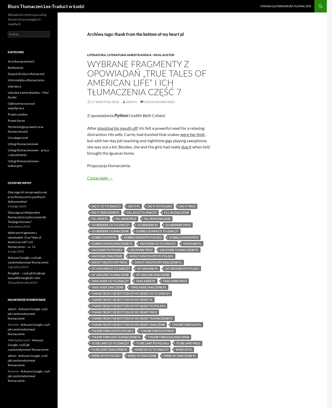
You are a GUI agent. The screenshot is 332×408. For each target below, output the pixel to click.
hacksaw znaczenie (107, 256)
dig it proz (187, 206)
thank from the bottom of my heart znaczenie (128, 324)
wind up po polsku (106, 355)
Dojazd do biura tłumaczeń (26, 74)
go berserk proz (178, 225)
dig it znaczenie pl (106, 212)
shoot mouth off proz (109, 262)
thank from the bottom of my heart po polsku (128, 306)
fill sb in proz (125, 218)
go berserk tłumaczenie (110, 231)
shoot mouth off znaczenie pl (158, 262)
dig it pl (134, 206)
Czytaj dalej (100, 177)
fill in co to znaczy (142, 212)
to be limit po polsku (152, 343)
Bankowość (16, 68)
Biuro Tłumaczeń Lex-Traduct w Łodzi (46, 6)
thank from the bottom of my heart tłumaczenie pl (132, 318)
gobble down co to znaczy (157, 231)
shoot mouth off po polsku (151, 256)
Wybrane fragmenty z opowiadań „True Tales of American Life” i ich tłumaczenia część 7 (146, 78)
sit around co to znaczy (111, 268)
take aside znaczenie (107, 287)
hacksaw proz (141, 249)
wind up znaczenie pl (180, 355)
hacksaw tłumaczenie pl (179, 249)
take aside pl (146, 281)
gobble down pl (104, 237)
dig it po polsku (159, 206)
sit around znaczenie (152, 274)
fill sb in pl (100, 218)
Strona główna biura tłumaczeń (285, 6)
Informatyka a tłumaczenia (26, 80)
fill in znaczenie (176, 212)
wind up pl (184, 349)
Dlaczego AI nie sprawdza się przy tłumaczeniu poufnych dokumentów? (27, 196)
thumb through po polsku (112, 330)
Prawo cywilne (17, 114)
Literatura (96, 55)
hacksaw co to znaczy (158, 243)
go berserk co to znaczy (111, 225)
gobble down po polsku (143, 237)
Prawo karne (16, 121)
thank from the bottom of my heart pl (122, 299)
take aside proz (175, 281)
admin (131, 102)
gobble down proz (184, 237)
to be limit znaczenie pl (110, 349)
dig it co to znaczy (106, 206)
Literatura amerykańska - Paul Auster (140, 55)
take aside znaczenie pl (149, 287)
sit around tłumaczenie (110, 274)
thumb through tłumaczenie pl (116, 337)
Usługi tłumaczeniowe (23, 144)
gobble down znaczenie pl (112, 243)
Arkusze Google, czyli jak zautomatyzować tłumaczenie (27, 313)
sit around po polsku (182, 268)
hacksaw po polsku (107, 249)
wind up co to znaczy (152, 349)
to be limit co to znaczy (110, 343)
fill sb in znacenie (157, 218)
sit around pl (147, 268)
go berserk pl (147, 225)
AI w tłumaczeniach (21, 61)
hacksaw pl (192, 243)
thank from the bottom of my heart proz (124, 312)
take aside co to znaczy (110, 281)
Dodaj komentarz (159, 102)
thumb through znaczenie (168, 337)
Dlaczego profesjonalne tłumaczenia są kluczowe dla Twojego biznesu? (27, 217)
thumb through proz (157, 330)
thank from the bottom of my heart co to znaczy (131, 293)
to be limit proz (188, 343)
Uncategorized (18, 138)
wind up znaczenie (142, 355)
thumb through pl (186, 324)
